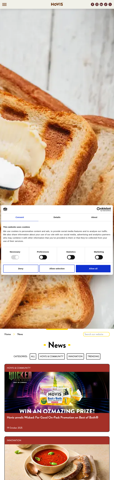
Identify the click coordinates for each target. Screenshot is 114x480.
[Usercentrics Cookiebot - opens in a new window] (99, 209)
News (20, 334)
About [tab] (94, 217)
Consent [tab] (20, 217)
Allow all (93, 268)
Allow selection (57, 268)
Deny (20, 268)
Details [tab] (57, 217)
